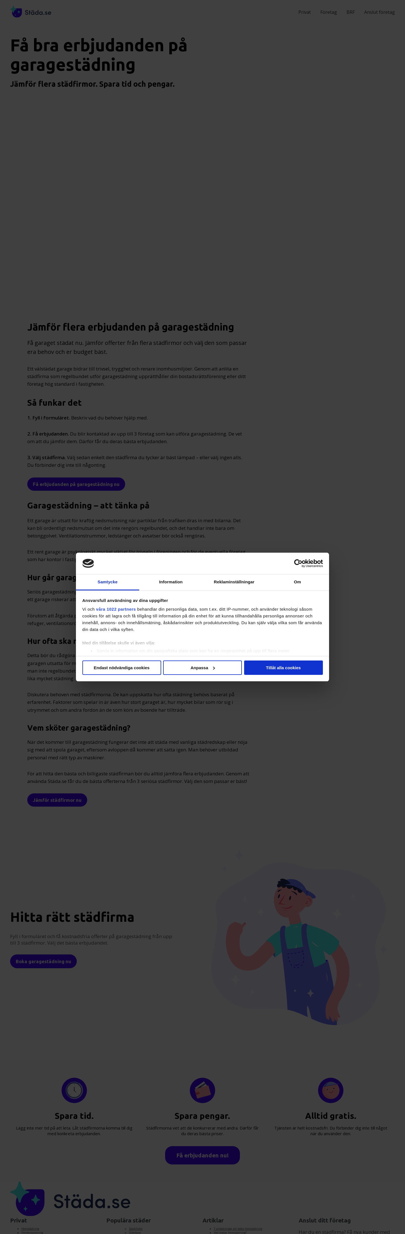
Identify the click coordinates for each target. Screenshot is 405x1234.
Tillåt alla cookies (283, 667)
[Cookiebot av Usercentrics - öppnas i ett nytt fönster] (298, 563)
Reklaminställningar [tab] (234, 581)
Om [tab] (297, 581)
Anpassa (202, 667)
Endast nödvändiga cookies (121, 667)
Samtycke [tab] (108, 581)
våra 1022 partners (116, 609)
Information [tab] (171, 581)
